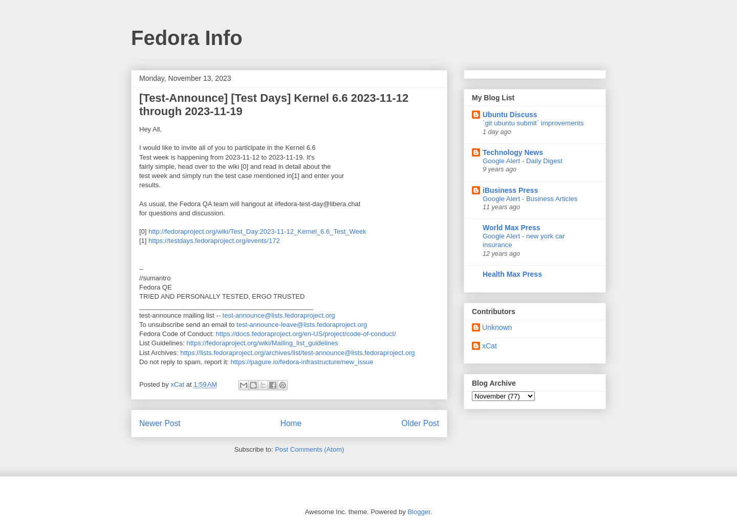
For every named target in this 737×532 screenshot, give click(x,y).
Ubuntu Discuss (510, 114)
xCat (489, 346)
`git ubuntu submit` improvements (533, 123)
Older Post (420, 423)
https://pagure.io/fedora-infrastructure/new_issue (301, 362)
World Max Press (511, 228)
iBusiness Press (510, 190)
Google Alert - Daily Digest (522, 161)
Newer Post (160, 423)
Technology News (513, 152)
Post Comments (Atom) (309, 449)
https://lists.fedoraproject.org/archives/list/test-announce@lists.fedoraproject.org (297, 353)
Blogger (418, 512)
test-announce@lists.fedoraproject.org (279, 315)
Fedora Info (187, 38)
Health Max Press (512, 274)
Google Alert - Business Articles (530, 199)
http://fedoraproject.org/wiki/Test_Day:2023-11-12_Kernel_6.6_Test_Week (257, 231)
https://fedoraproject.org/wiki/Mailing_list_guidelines (262, 343)
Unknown (497, 327)
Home (291, 423)
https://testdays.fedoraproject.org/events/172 (214, 241)
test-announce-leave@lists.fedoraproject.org (301, 324)
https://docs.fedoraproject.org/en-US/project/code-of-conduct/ (306, 334)
